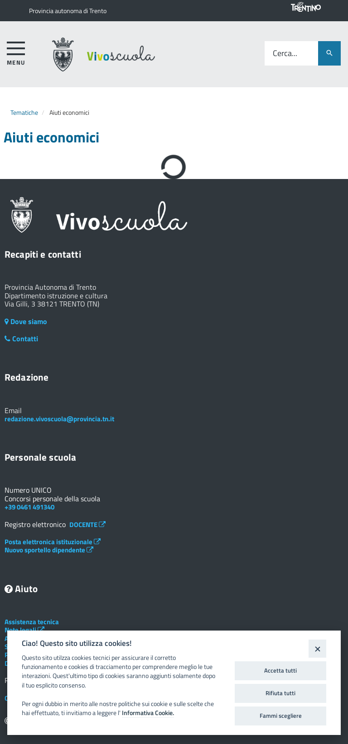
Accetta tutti (280, 670)
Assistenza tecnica (32, 622)
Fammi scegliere (281, 715)
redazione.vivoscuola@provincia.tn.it (59, 419)
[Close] (317, 648)
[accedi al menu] (16, 52)
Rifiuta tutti (280, 692)
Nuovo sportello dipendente (49, 550)
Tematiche (24, 112)
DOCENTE (87, 524)
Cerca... (285, 53)
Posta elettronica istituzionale (53, 542)
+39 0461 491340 (29, 507)
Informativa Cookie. (148, 712)
